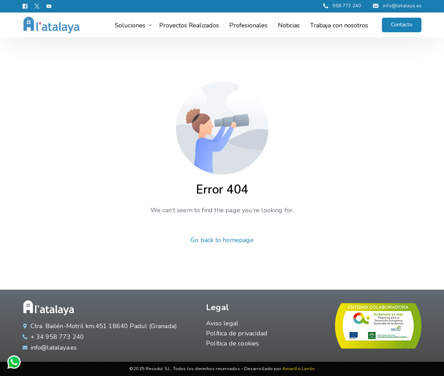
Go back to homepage (221, 240)
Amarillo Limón (298, 369)
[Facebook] (27, 6)
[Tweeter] (37, 6)
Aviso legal (222, 323)
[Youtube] (49, 6)
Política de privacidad (236, 333)
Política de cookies (232, 343)
